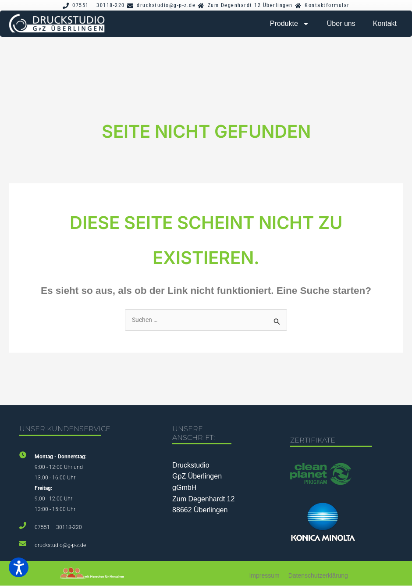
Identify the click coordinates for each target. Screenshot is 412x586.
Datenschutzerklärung (318, 576)
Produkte (289, 24)
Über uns (341, 23)
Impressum (264, 576)
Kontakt (385, 23)
